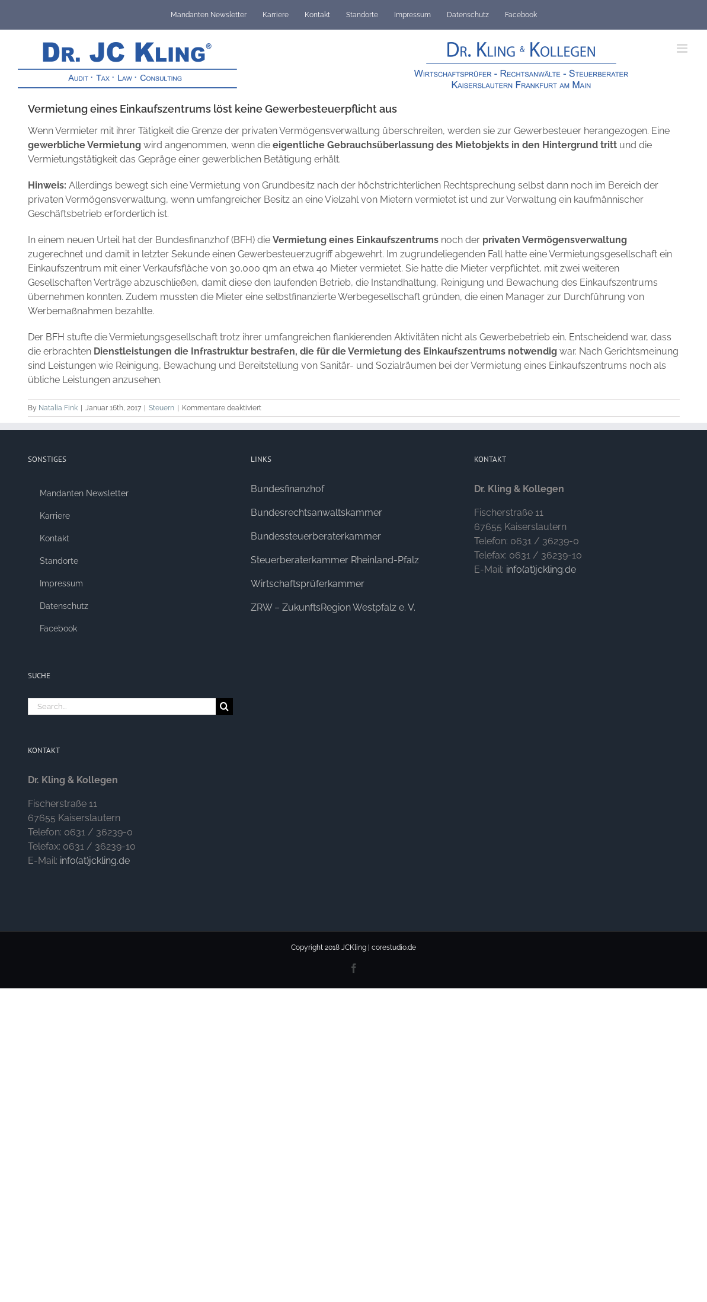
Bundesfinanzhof (287, 488)
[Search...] (122, 706)
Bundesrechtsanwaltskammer (316, 512)
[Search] (224, 706)
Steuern (161, 408)
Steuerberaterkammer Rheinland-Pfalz (335, 560)
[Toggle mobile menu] (683, 48)
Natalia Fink (58, 408)
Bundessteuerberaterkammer (316, 536)
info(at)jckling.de (95, 860)
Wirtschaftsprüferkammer (307, 583)
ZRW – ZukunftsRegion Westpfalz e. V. (333, 607)
